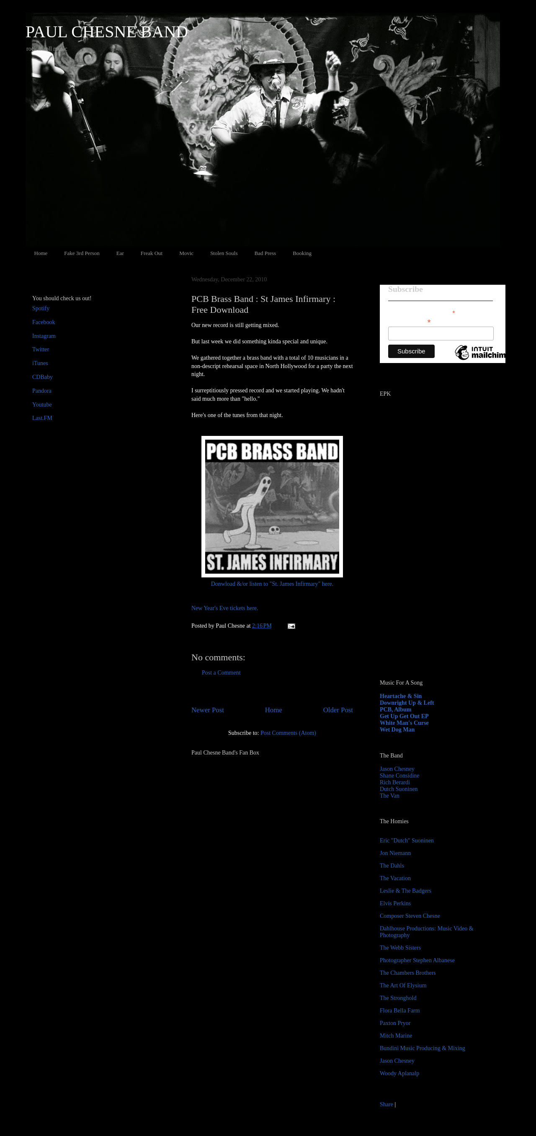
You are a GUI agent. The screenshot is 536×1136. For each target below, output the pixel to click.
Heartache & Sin (401, 696)
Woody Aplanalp (399, 1073)
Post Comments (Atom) (288, 733)
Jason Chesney (397, 769)
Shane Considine (400, 776)
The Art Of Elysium (403, 985)
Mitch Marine (396, 1036)
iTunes (40, 363)
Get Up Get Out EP (404, 716)
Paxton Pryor (395, 1023)
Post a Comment (221, 673)
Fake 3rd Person (82, 253)
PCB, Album (395, 709)
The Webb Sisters (400, 948)
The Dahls (392, 866)
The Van (389, 796)
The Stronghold (398, 998)
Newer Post (207, 710)
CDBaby (42, 377)
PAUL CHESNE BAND (107, 31)
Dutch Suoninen (399, 789)
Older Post (338, 710)
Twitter (40, 349)
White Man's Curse (404, 723)
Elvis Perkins (395, 903)
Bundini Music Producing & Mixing (422, 1048)
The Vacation (395, 878)
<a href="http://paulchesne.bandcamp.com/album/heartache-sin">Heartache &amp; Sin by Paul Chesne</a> (432, 577)
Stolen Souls (223, 253)
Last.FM (42, 418)
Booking (302, 253)
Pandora (42, 391)
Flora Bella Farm (400, 1010)
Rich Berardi (395, 782)
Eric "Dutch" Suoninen (407, 840)
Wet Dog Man (397, 729)
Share (386, 1104)
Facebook (43, 322)
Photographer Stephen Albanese (417, 960)
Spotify (40, 308)
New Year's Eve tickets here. (224, 608)
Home (41, 253)
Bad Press (265, 253)
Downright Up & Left (407, 703)
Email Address (409, 321)
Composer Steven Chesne (410, 916)
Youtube (42, 405)
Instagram (44, 336)
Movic (186, 253)
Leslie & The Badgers (405, 891)
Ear (120, 253)
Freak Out (151, 253)
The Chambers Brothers (408, 973)
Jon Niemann (395, 853)
